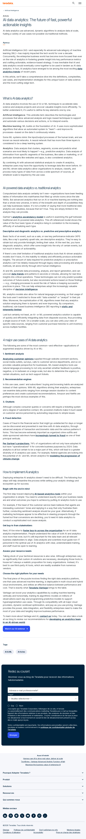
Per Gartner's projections (16, 443)
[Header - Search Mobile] (73, 3)
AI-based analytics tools (47, 494)
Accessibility (38, 832)
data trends (17, 274)
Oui (12, 706)
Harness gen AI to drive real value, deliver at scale (43, 759)
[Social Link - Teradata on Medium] (16, 816)
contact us (45, 616)
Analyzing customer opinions (18, 359)
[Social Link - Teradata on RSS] (45, 816)
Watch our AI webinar (15, 629)
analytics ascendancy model (28, 217)
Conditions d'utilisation (11, 832)
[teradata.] (8, 3)
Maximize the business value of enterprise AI (43, 765)
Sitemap (6, 830)
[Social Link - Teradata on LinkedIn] (5, 816)
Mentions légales (73, 830)
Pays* (11, 695)
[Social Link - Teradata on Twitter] (22, 816)
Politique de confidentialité (24, 830)
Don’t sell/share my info (48, 830)
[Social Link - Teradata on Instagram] (39, 816)
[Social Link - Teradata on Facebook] (33, 816)
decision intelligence (26, 289)
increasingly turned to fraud (50, 435)
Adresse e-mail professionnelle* (23, 690)
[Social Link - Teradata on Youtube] (28, 816)
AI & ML (8, 652)
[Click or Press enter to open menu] (80, 3)
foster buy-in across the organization (42, 530)
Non (21, 706)
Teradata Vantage (38, 588)
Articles (21, 652)
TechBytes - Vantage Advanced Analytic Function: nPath (43, 762)
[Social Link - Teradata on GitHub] (11, 816)
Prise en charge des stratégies (68, 832)
